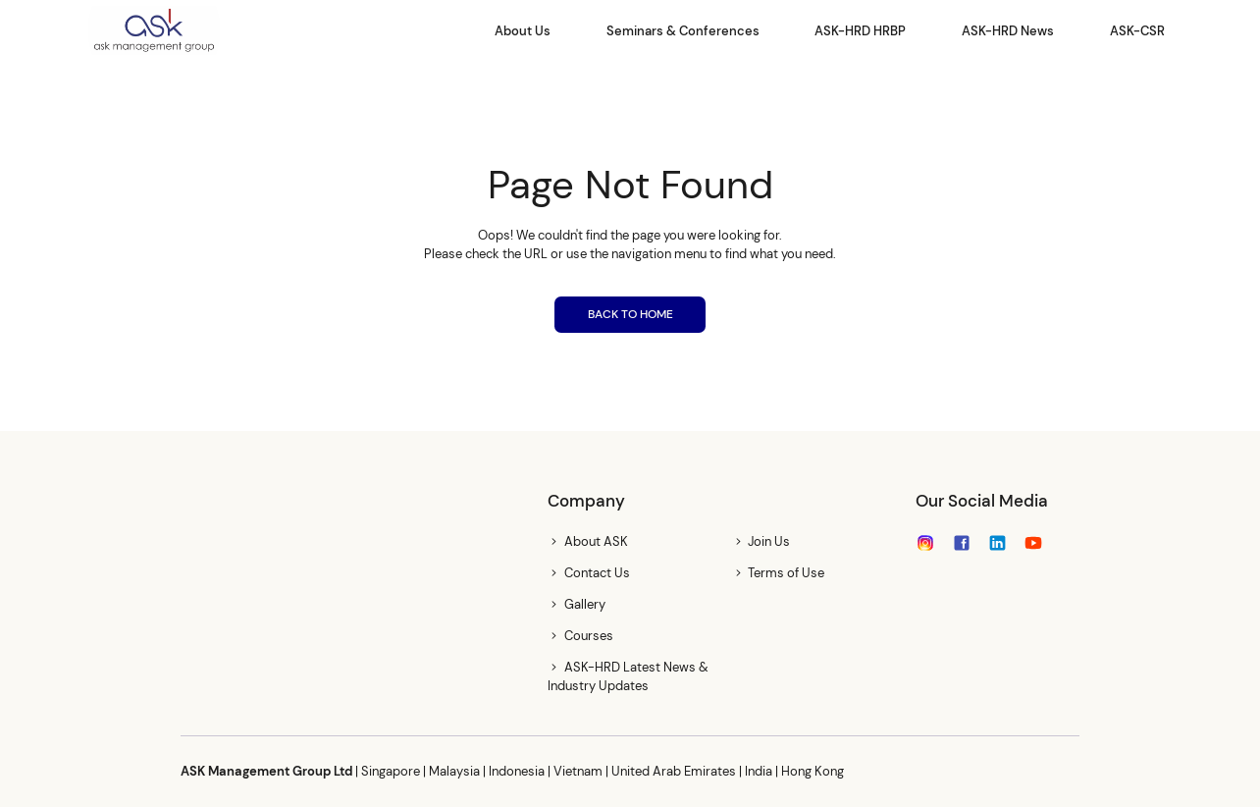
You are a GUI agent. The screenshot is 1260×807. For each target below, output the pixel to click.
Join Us (769, 541)
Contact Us (597, 573)
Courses (588, 635)
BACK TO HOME (630, 314)
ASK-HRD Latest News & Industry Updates (628, 676)
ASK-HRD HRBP (860, 31)
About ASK (596, 541)
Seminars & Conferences (683, 31)
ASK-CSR (1137, 31)
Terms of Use (786, 573)
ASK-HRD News (1008, 31)
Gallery (584, 604)
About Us (523, 31)
